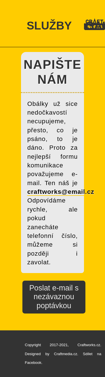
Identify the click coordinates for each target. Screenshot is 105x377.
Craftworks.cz (88, 345)
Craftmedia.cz (65, 354)
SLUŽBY (49, 25)
